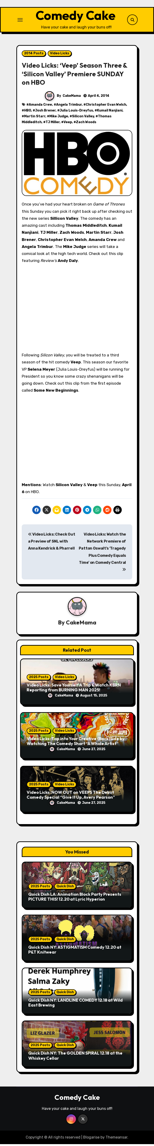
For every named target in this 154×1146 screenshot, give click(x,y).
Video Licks (59, 55)
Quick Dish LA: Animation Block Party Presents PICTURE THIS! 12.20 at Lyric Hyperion (74, 898)
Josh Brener (45, 112)
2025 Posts (38, 679)
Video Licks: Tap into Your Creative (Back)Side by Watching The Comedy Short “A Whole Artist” (76, 743)
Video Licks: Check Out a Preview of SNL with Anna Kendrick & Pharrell (51, 543)
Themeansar (116, 1139)
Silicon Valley (83, 118)
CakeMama (72, 97)
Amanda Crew (40, 106)
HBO (27, 112)
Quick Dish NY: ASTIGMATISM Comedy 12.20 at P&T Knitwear (74, 951)
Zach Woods (86, 124)
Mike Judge (58, 118)
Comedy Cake (76, 16)
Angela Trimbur (69, 106)
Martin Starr (34, 118)
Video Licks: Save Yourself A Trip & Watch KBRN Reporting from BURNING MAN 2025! (74, 689)
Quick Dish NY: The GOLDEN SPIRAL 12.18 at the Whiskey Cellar (75, 1057)
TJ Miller (53, 124)
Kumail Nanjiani (109, 112)
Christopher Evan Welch (106, 106)
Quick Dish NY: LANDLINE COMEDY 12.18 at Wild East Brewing (75, 1004)
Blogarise (91, 1139)
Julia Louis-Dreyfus (76, 112)
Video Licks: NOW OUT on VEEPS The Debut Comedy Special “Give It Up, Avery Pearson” (71, 796)
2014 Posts (33, 55)
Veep (68, 124)
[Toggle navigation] (20, 20)
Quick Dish (65, 888)
